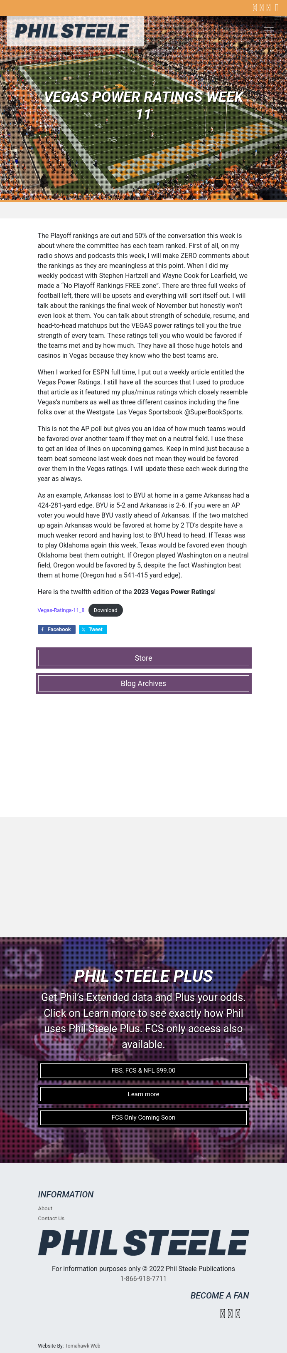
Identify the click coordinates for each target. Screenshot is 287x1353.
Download (106, 610)
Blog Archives (143, 683)
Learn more (143, 1094)
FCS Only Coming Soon (144, 1117)
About (45, 1208)
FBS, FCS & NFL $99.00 (144, 1070)
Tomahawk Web (82, 1346)
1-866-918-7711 (143, 1279)
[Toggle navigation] (268, 30)
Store (143, 658)
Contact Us (51, 1218)
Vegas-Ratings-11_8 (61, 610)
